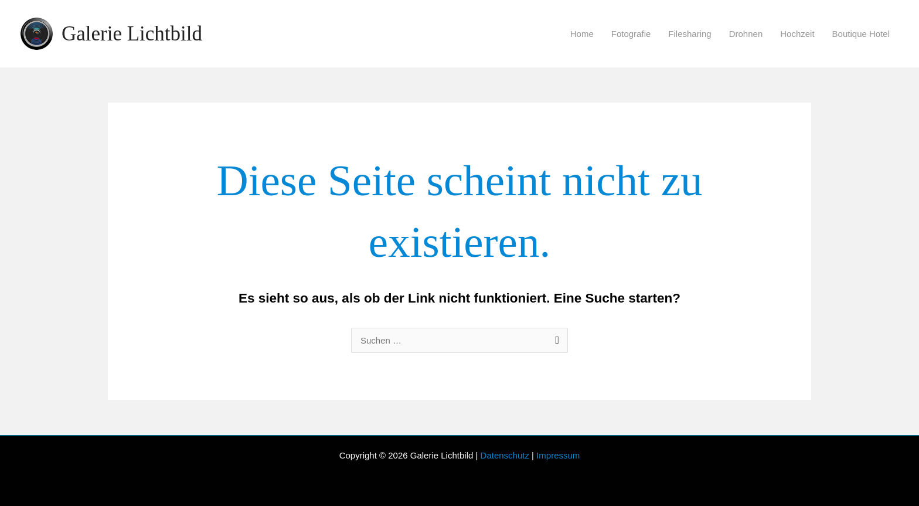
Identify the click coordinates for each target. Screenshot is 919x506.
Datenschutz (505, 455)
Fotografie (631, 34)
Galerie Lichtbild (132, 33)
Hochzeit (797, 34)
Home (582, 34)
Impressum (558, 455)
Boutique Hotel (861, 34)
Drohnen (746, 34)
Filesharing (689, 34)
